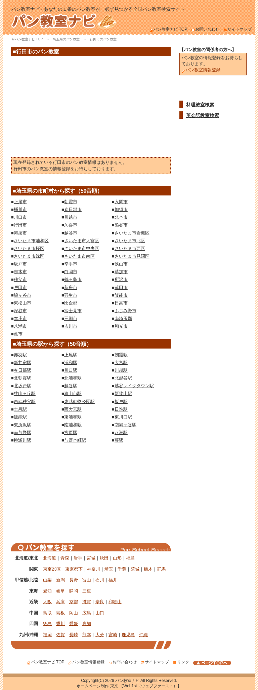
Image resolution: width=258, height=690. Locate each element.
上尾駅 (70, 354)
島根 (60, 612)
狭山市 (121, 263)
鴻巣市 (20, 232)
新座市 (70, 287)
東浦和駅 (73, 417)
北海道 (49, 557)
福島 (130, 557)
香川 (60, 623)
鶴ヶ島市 (73, 279)
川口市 (20, 217)
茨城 (135, 569)
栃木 (148, 569)
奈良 (99, 601)
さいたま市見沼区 (132, 256)
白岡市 (70, 271)
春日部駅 (22, 370)
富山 (86, 579)
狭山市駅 (73, 393)
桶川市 (20, 209)
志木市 (20, 271)
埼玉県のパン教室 (66, 39)
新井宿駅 (22, 362)
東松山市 (22, 302)
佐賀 (60, 634)
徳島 (47, 623)
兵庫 (60, 601)
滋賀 (86, 601)
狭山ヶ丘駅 (25, 393)
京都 (73, 601)
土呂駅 (20, 409)
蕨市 (18, 333)
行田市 (20, 224)
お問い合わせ (205, 29)
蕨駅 (119, 440)
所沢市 (121, 279)
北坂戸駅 (22, 385)
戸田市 (20, 287)
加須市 (121, 209)
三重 (86, 590)
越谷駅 (70, 385)
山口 (99, 612)
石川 (99, 579)
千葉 (122, 569)
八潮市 (20, 326)
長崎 (73, 634)
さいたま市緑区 (29, 256)
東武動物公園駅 (79, 401)
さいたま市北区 (130, 240)
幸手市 (70, 263)
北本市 (121, 217)
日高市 (121, 302)
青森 (64, 557)
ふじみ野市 (125, 310)
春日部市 (73, 209)
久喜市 (70, 224)
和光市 (121, 326)
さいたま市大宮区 (81, 240)
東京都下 (74, 569)
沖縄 (143, 634)
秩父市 (20, 279)
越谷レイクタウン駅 (134, 385)
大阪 (47, 601)
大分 (99, 634)
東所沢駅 (22, 424)
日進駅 (121, 409)
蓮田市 (121, 287)
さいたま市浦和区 (31, 240)
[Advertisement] (91, 108)
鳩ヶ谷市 (22, 295)
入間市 (121, 201)
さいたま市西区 (130, 248)
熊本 (86, 634)
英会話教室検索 (202, 115)
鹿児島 (128, 634)
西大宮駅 (73, 409)
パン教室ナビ (127, 680)
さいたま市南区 (79, 256)
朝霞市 (70, 201)
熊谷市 (121, 224)
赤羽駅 (20, 354)
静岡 (73, 590)
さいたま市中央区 (81, 248)
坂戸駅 (121, 401)
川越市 (70, 217)
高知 (86, 623)
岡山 (73, 612)
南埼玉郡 (123, 318)
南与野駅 (22, 432)
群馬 (161, 569)
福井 (113, 579)
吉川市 (70, 326)
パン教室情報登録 (200, 69)
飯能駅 (20, 417)
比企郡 (70, 302)
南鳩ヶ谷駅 (125, 424)
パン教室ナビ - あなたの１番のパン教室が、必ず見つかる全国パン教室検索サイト (98, 9)
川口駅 (70, 370)
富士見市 (73, 310)
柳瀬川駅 (22, 440)
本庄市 (20, 318)
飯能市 (121, 295)
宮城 (91, 557)
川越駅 (121, 370)
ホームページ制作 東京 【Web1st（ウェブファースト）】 (129, 686)
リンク (181, 662)
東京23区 (52, 569)
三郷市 (70, 318)
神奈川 (93, 569)
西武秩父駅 (25, 401)
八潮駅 (121, 432)
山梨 (47, 579)
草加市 (121, 271)
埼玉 (108, 569)
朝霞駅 (121, 354)
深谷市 (20, 310)
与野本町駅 (75, 440)
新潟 (60, 579)
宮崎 (113, 634)
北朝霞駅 (22, 377)
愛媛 (73, 623)
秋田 (104, 557)
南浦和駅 (73, 424)
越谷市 (70, 232)
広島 (86, 612)
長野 (73, 579)
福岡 (47, 634)
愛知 (47, 590)
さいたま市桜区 (29, 248)
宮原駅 (70, 432)
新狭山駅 (123, 393)
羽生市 (70, 295)
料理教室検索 (200, 104)
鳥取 (47, 612)
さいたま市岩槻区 (132, 232)
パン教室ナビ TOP (168, 29)
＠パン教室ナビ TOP (27, 39)
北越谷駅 (123, 377)
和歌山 (115, 601)
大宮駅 (121, 362)
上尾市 (20, 201)
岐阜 (60, 590)
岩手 (78, 557)
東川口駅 (123, 417)
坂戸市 (20, 263)
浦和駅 (70, 362)
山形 (117, 557)
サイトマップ (237, 29)
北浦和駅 (73, 377)
